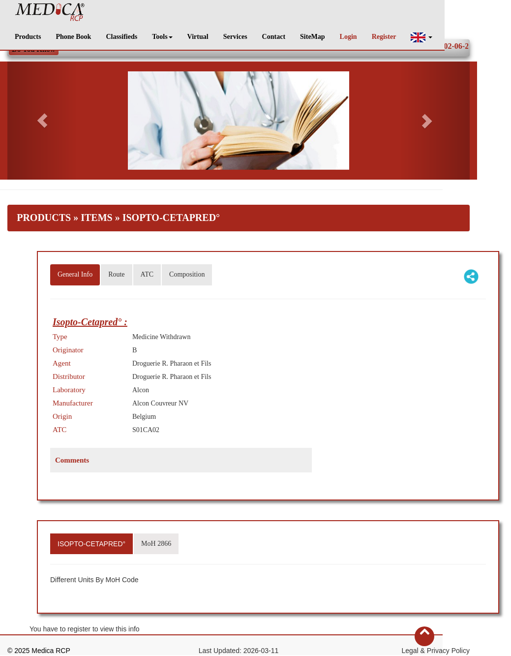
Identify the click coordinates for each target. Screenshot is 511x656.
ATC (147, 274)
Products (28, 36)
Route (116, 274)
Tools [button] (162, 36)
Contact (273, 36)
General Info (75, 274)
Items (96, 217)
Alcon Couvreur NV (160, 403)
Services (235, 36)
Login (348, 36)
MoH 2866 (156, 543)
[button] (421, 37)
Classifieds (121, 36)
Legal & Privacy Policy (435, 651)
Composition (187, 274)
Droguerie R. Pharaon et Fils (171, 363)
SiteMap (312, 36)
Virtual (198, 36)
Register (384, 36)
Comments (72, 460)
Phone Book (73, 36)
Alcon (140, 390)
